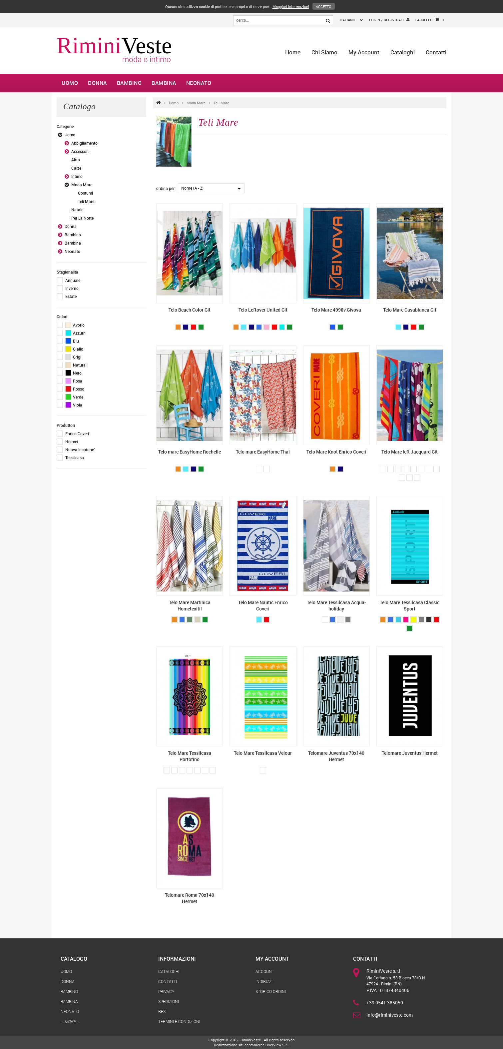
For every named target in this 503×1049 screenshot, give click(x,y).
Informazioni (177, 958)
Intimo (77, 176)
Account (264, 971)
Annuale (72, 280)
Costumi (85, 193)
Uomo (70, 83)
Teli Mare (221, 102)
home (292, 52)
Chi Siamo (324, 52)
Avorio (75, 325)
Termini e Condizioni (179, 1021)
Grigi (73, 357)
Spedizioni (168, 1001)
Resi (162, 1011)
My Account (363, 52)
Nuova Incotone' (80, 449)
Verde (74, 397)
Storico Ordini (270, 991)
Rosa (73, 381)
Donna (97, 83)
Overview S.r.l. (277, 1044)
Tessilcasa (74, 457)
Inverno (72, 288)
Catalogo (74, 958)
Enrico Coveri (77, 433)
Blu (72, 341)
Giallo (74, 349)
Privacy (166, 991)
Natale (77, 209)
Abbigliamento (84, 143)
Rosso (74, 389)
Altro (75, 159)
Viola (73, 405)
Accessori (80, 151)
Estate (71, 296)
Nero (73, 373)
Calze (76, 168)
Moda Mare (196, 102)
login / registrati (389, 19)
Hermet (71, 441)
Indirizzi (263, 981)
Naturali (76, 365)
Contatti (436, 52)
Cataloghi (402, 52)
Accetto (323, 6)
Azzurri (75, 333)
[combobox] (211, 188)
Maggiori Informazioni (290, 6)
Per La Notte (82, 218)
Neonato (199, 83)
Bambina (164, 83)
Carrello (429, 20)
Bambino (129, 83)
